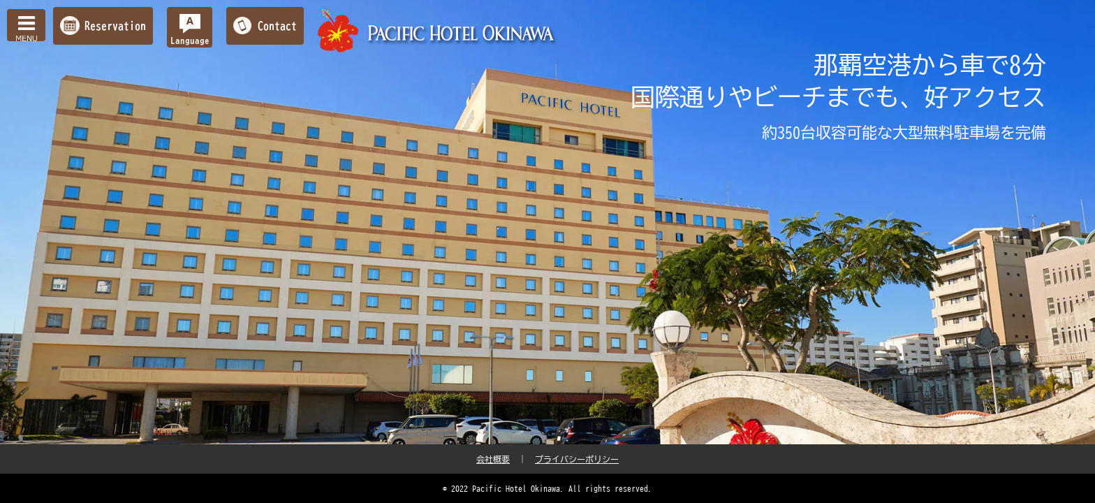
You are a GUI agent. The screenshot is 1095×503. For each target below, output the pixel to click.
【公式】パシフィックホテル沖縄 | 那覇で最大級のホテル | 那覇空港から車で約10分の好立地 (438, 31)
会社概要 (493, 459)
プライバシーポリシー (577, 459)
